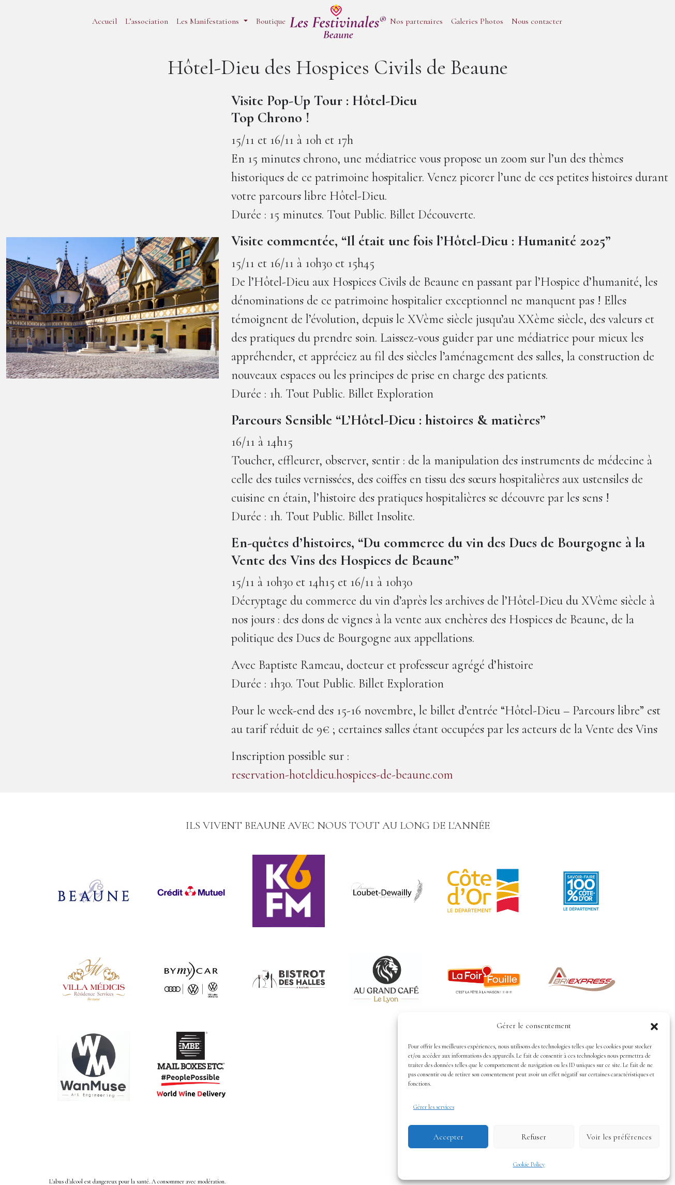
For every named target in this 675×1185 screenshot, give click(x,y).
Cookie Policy (529, 1164)
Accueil (104, 21)
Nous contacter (537, 21)
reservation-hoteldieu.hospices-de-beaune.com (342, 774)
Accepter (448, 1137)
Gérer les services (433, 1106)
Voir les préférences (619, 1137)
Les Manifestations (208, 21)
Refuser (533, 1137)
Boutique (271, 21)
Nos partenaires (416, 21)
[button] (654, 1025)
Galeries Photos (477, 21)
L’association (146, 21)
